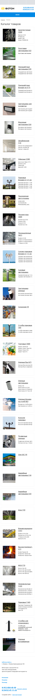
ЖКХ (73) (21, 565)
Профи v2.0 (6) (22, 238)
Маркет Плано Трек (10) (24, 348)
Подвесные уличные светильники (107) (23, 437)
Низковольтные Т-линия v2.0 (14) (25, 590)
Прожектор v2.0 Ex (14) (24, 535)
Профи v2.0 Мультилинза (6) (25, 239)
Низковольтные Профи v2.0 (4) (25, 589)
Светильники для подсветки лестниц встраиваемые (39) (25, 108)
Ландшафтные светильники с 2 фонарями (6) (25, 73)
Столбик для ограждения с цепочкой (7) (23, 622)
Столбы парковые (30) (25, 326)
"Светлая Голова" (17, 694)
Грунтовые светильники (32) (24, 49)
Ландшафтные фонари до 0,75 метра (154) (24, 86)
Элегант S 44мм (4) (23, 149)
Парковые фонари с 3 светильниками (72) (25, 186)
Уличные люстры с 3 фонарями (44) (25, 443)
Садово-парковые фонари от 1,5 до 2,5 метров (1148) (25, 253)
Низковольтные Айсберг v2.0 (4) (25, 594)
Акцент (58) (21, 38)
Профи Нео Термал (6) (24, 553)
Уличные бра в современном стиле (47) (25, 366)
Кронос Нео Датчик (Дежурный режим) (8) (25, 571)
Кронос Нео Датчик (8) (24, 570)
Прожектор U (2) (22, 224)
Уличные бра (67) (24, 362)
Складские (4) (23, 307)
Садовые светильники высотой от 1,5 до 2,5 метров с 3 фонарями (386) (25, 260)
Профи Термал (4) (23, 552)
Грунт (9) (20, 610)
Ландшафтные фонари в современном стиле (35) (25, 92)
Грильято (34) (22, 163)
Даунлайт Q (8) (22, 167)
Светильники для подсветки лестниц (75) (25, 105)
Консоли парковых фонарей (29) (23, 419)
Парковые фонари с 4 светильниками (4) (25, 187)
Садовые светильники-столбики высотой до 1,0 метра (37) (25, 276)
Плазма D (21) (22, 223)
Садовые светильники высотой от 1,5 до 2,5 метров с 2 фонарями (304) (25, 258)
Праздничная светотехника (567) (23, 197)
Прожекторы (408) (23, 216)
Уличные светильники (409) (23, 382)
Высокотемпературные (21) (25, 548)
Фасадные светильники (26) (24, 123)
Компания (5, 677)
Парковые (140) (24, 602)
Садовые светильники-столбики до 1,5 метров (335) (24, 271)
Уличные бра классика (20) (25, 365)
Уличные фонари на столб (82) (24, 400)
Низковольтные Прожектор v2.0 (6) (25, 592)
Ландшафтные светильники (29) (24, 68)
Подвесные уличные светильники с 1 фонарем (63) (25, 441)
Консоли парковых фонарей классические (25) (25, 424)
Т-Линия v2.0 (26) (23, 243)
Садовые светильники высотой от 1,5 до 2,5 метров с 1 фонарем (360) (25, 256)
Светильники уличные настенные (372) (24, 289)
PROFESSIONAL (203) (23, 204)
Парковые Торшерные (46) (25, 605)
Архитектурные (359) (24, 31)
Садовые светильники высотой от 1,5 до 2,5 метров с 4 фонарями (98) (25, 261)
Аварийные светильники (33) (24, 493)
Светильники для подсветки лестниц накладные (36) (25, 110)
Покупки (4, 680)
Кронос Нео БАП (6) (23, 573)
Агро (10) (21, 510)
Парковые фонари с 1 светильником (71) (25, 182)
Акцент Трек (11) (22, 351)
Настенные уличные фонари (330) (25, 293)
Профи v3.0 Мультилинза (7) (25, 241)
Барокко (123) (22, 35)
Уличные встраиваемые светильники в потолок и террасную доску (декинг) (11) (25, 640)
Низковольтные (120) (24, 585)
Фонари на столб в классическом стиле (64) (25, 404)
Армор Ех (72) (22, 538)
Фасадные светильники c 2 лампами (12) (25, 129)
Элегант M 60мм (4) (23, 147)
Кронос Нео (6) (22, 568)
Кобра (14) (21, 385)
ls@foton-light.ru (6, 662)
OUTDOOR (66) (22, 202)
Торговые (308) (24, 344)
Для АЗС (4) (22, 455)
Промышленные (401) (24, 234)
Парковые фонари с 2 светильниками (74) (25, 184)
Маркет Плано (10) (23, 350)
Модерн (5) (21, 36)
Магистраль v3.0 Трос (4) (25, 391)
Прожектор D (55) (23, 219)
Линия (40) (21, 165)
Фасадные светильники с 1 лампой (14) (25, 127)
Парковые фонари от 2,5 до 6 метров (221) (25, 179)
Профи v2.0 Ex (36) (23, 533)
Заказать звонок (22, 689)
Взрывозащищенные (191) (25, 530)
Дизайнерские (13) (23, 142)
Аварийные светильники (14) (24, 474)
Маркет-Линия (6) (23, 346)
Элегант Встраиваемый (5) (25, 145)
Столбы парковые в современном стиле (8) (25, 330)
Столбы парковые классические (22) (25, 332)
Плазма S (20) (21, 221)
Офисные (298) (24, 159)
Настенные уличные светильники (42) (25, 295)
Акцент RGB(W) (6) (23, 40)
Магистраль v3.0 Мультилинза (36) (25, 389)
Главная (3, 19)
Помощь (4, 682)
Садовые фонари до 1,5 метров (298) (25, 275)
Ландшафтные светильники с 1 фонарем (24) (25, 72)
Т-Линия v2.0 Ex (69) (23, 537)
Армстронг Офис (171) (24, 162)
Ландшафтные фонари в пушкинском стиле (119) (25, 90)
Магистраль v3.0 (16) (23, 387)
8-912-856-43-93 (28, 7)
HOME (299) (21, 201)
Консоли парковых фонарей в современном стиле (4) (25, 422)
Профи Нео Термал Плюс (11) (25, 555)
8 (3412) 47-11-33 (28, 9)
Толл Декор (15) (22, 608)
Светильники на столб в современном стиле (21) (25, 406)
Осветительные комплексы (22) (25, 606)
